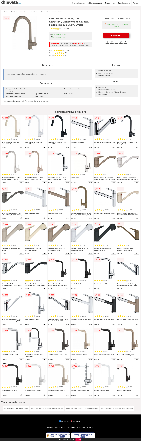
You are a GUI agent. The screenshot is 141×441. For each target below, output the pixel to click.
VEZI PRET (116, 35)
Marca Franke (34, 12)
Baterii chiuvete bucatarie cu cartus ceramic (117, 409)
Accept (78, 439)
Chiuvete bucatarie (78, 3)
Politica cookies (88, 427)
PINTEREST (76, 421)
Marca (6, 12)
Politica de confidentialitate (71, 427)
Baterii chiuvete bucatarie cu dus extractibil (47, 409)
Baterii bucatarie (124, 3)
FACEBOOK (64, 421)
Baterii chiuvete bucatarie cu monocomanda (82, 409)
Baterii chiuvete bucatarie (19, 12)
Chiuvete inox (110, 3)
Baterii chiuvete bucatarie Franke (51, 12)
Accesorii (136, 3)
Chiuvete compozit (95, 3)
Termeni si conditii (53, 427)
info (21, 147)
